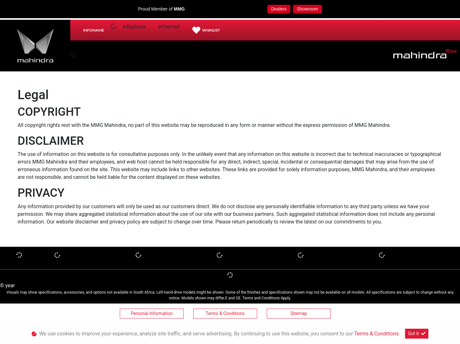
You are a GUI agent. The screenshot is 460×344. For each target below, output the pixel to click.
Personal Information (151, 313)
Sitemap (298, 313)
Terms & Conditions (225, 313)
